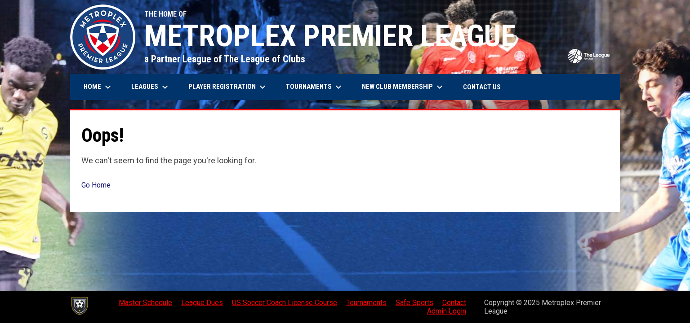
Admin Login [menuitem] (446, 311)
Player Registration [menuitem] (228, 87)
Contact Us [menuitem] (482, 87)
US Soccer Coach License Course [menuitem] (284, 302)
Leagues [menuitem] (150, 87)
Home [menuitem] (98, 87)
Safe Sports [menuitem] (414, 302)
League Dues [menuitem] (202, 302)
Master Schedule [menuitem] (145, 302)
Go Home (96, 185)
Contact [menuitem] (454, 302)
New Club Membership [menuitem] (403, 87)
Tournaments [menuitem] (315, 87)
